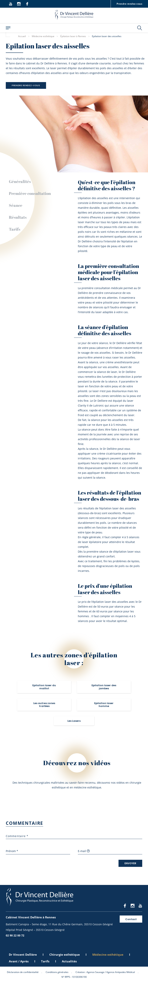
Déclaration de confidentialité (23, 972)
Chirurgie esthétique (64, 954)
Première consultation (30, 193)
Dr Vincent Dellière (23, 954)
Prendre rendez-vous (129, 3)
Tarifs (14, 229)
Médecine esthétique (107, 954)
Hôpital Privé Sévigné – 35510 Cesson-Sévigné (35, 930)
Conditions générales (57, 972)
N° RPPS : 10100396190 (74, 977)
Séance (15, 205)
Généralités (20, 181)
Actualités (69, 961)
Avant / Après (19, 961)
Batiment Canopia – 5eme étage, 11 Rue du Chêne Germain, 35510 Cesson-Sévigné (59, 924)
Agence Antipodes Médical (120, 972)
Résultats (18, 217)
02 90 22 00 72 (15, 935)
